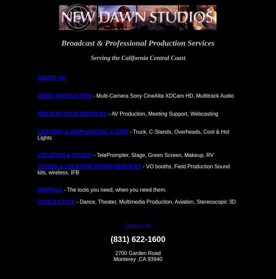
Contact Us (138, 225)
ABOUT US (51, 78)
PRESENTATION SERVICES (72, 114)
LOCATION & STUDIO (64, 155)
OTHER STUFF (56, 202)
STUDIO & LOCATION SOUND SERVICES (89, 166)
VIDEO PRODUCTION (64, 96)
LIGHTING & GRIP (60, 132)
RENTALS (49, 190)
